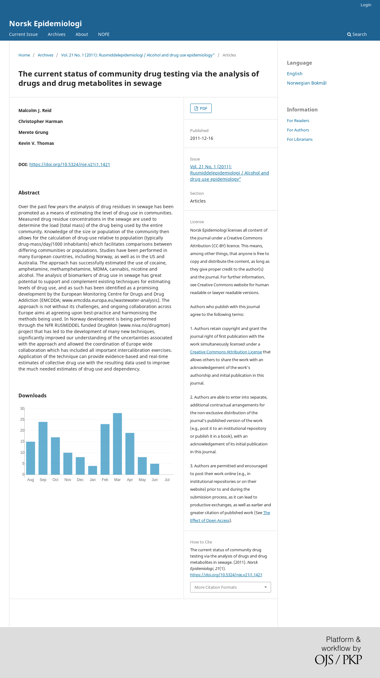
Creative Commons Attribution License (226, 352)
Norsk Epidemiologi (45, 23)
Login (366, 4)
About (82, 34)
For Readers (298, 120)
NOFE (104, 34)
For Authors (298, 130)
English (295, 73)
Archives (57, 34)
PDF (203, 108)
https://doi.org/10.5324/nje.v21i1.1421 (69, 164)
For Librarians (300, 139)
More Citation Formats (216, 587)
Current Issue (23, 34)
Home (24, 55)
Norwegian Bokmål (307, 83)
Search (357, 34)
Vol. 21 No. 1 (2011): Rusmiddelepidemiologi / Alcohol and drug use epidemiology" (138, 55)
